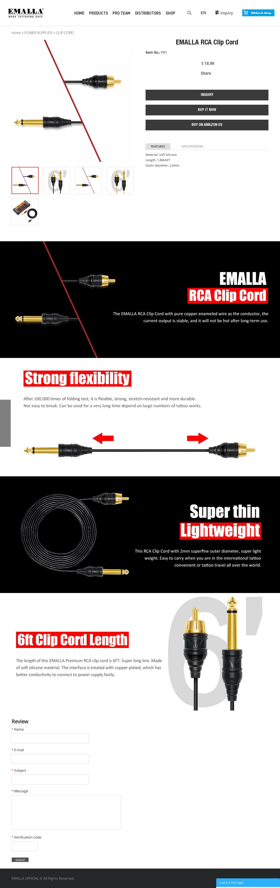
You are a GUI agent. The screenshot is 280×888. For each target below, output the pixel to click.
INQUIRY (207, 95)
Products (98, 13)
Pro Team (121, 13)
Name (18, 729)
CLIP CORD (65, 33)
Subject (19, 770)
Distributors (148, 13)
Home (79, 13)
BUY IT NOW (207, 110)
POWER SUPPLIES (38, 33)
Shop (170, 13)
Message (20, 791)
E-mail (18, 750)
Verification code (26, 837)
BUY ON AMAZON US (207, 125)
